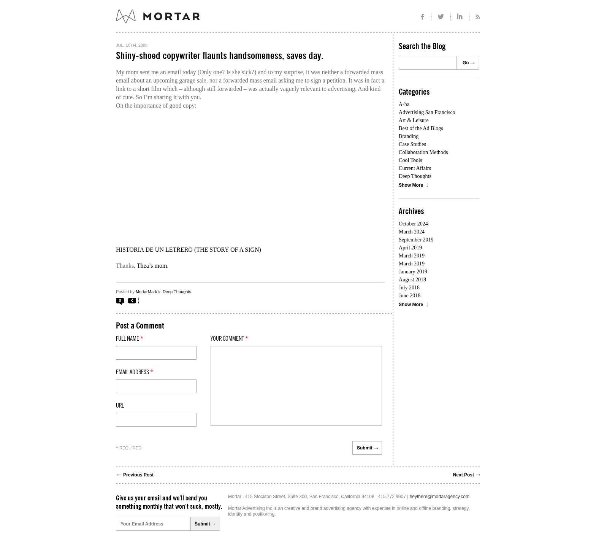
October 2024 (413, 224)
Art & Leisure (414, 120)
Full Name (129, 339)
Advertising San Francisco (427, 112)
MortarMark (146, 291)
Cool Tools (410, 160)
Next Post (463, 475)
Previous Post (138, 475)
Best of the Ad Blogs (421, 128)
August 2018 (412, 280)
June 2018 (409, 295)
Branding (408, 136)
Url (120, 406)
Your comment (229, 339)
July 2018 (409, 287)
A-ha (404, 104)
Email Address (134, 372)
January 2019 (413, 272)
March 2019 (412, 256)
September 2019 (416, 240)
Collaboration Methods (423, 152)
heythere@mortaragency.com (439, 496)
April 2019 (410, 248)
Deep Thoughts (177, 291)
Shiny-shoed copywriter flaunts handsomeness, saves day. (219, 56)
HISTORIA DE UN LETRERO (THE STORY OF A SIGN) (188, 249)
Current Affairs (415, 168)
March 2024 (412, 232)
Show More (411, 185)
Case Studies (412, 144)
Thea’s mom (152, 265)
